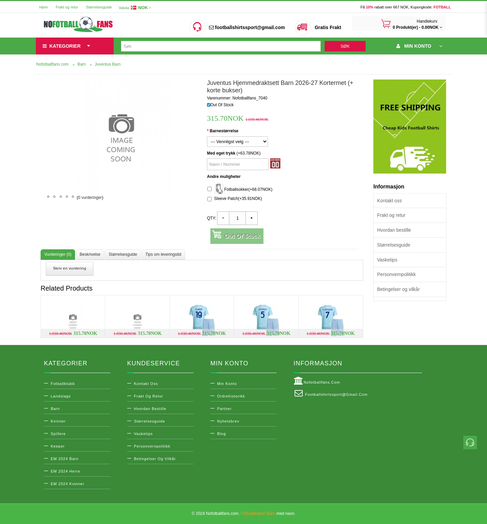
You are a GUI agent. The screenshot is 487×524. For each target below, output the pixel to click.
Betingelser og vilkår (398, 289)
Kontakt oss (389, 200)
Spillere (58, 434)
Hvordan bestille (394, 230)
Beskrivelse (90, 254)
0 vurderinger (90, 197)
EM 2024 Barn (64, 459)
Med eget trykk (221, 153)
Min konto (227, 384)
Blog (221, 434)
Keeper (58, 446)
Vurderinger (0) (57, 254)
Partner (224, 409)
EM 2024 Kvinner (67, 484)
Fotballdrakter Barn (258, 513)
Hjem (43, 7)
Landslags (61, 396)
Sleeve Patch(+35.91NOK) (234, 198)
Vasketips (387, 260)
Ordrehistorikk (231, 396)
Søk (345, 46)
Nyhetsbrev (228, 421)
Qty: (211, 218)
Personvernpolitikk (396, 274)
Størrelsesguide (99, 7)
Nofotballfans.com (317, 381)
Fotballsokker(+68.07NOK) (239, 189)
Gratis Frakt (328, 27)
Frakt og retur (67, 7)
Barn (55, 409)
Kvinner (58, 421)
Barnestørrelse (224, 131)
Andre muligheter (223, 176)
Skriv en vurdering (69, 268)
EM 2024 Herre (65, 471)
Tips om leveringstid (163, 254)
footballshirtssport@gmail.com (247, 27)
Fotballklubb (63, 384)
